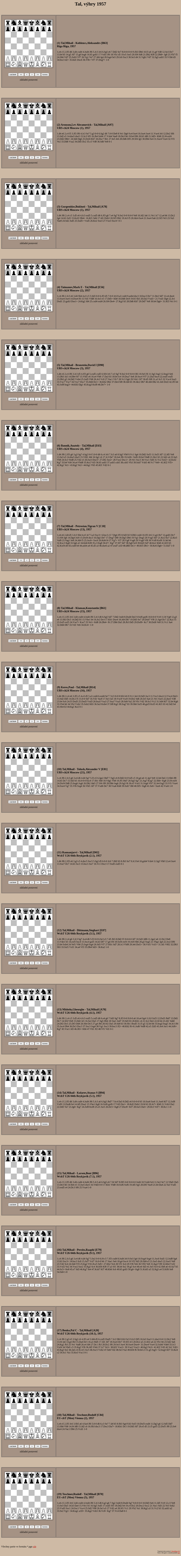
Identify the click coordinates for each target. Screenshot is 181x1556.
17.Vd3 (116, 1104)
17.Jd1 (100, 218)
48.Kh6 (108, 1269)
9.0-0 (130, 215)
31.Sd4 (159, 701)
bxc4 (157, 376)
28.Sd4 (124, 701)
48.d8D (126, 545)
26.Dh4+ (103, 622)
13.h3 (59, 1261)
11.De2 (155, 296)
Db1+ (146, 545)
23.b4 (59, 701)
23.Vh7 (171, 54)
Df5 (129, 139)
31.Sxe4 (158, 139)
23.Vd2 (60, 1264)
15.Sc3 (83, 136)
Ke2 (77, 707)
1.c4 (59, 296)
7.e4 (111, 215)
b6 (166, 215)
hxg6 (84, 54)
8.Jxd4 (121, 1258)
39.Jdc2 (136, 382)
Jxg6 (80, 783)
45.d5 (93, 545)
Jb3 (66, 1344)
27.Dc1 (94, 1344)
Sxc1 (68, 1508)
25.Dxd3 (82, 701)
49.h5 (119, 1269)
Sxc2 (147, 1505)
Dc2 (84, 141)
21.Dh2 (146, 54)
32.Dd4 (60, 625)
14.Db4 (72, 376)
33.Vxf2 (61, 1266)
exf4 (169, 136)
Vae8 (115, 136)
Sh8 (101, 780)
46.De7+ (102, 384)
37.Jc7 (101, 1347)
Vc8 (102, 379)
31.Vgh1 (142, 57)
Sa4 (170, 622)
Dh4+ (82, 218)
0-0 (130, 52)
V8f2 (167, 944)
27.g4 (95, 1023)
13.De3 (60, 1185)
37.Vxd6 (99, 786)
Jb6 (100, 1023)
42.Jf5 (172, 382)
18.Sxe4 (114, 1342)
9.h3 (129, 1423)
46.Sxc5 (94, 1350)
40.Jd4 (149, 382)
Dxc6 (79, 60)
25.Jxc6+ (88, 540)
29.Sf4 (134, 139)
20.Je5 (143, 699)
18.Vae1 (112, 1021)
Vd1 (107, 1029)
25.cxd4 (93, 301)
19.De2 (131, 699)
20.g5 (142, 942)
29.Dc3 (150, 1107)
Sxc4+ (115, 221)
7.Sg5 (112, 778)
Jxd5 (72, 221)
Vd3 (93, 462)
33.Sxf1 (65, 947)
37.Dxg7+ (100, 60)
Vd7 (66, 57)
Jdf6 (145, 939)
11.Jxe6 (159, 1101)
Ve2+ (80, 465)
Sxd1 (162, 1258)
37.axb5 (111, 462)
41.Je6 (160, 382)
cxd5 (98, 374)
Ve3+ (107, 1347)
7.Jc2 (113, 1339)
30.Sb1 (127, 1023)
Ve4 (113, 1264)
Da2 (172, 1104)
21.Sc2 (146, 1021)
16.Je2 (97, 619)
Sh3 (138, 298)
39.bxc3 (113, 1026)
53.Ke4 (174, 1350)
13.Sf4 (60, 537)
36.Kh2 (103, 382)
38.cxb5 (124, 462)
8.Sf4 (121, 696)
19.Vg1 (134, 537)
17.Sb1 (95, 780)
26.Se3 (100, 1508)
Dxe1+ (74, 301)
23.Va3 (170, 218)
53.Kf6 (165, 1269)
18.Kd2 (130, 1104)
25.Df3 (72, 1023)
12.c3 (168, 1503)
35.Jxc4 (60, 1026)
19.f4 (142, 1104)
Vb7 (151, 783)
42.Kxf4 (61, 545)
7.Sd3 (111, 1018)
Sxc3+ (98, 535)
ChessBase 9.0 (175, 1551)
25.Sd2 (88, 1508)
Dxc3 (104, 864)
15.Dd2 (77, 1021)
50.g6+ (131, 1269)
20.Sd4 (143, 1261)
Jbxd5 (134, 1023)
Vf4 (90, 1264)
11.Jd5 (157, 1503)
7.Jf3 (109, 1258)
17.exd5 (106, 1505)
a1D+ (81, 1511)
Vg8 (169, 617)
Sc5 (160, 379)
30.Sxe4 (129, 1344)
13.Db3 (60, 376)
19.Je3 (125, 218)
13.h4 (59, 54)
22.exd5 (163, 376)
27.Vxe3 (107, 221)
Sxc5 (90, 861)
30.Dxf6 (152, 622)
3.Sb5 (76, 1423)
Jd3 (72, 1029)
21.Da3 (150, 376)
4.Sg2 (85, 454)
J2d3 (154, 1026)
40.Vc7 (151, 462)
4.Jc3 (83, 133)
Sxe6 (157, 786)
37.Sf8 (110, 704)
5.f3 (92, 778)
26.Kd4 (102, 540)
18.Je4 (117, 457)
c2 (58, 1352)
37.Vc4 (115, 1511)
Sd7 (161, 296)
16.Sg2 (96, 457)
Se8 (132, 376)
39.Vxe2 (129, 1347)
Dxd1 (59, 301)
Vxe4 (164, 139)
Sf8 (150, 379)
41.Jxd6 (136, 1026)
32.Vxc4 (167, 379)
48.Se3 (119, 1350)
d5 (119, 54)
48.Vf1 (101, 1029)
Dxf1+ (139, 944)
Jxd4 (121, 617)
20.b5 (141, 136)
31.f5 (140, 1023)
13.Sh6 (169, 778)
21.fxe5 (153, 1261)
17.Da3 (105, 376)
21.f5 (150, 1426)
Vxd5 (87, 221)
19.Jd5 (132, 1185)
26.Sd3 (97, 944)
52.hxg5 (162, 1350)
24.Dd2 (71, 379)
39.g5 (129, 1266)
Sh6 (137, 942)
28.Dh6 (109, 783)
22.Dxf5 (162, 1426)
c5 (63, 52)
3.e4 (76, 778)
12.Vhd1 (169, 1182)
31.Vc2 (157, 460)
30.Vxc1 (145, 460)
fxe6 (153, 1101)
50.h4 (140, 1350)
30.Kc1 (164, 1107)
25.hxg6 (74, 783)
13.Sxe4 (61, 298)
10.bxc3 (143, 296)
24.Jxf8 (85, 1107)
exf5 (67, 622)
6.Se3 (101, 939)
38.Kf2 (114, 1347)
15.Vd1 (85, 298)
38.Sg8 (129, 543)
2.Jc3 (67, 296)
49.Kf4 (130, 1350)
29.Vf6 (130, 1264)
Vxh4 (150, 861)
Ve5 (165, 218)
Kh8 (159, 136)
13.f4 (59, 1342)
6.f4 (102, 1258)
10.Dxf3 (141, 1423)
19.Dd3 (133, 619)
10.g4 (138, 778)
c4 (141, 1021)
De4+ (112, 301)
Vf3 (82, 947)
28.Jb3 (126, 622)
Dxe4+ (137, 1344)
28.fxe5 (137, 1107)
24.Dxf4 (61, 783)
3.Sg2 (75, 1339)
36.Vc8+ (102, 1511)
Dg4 (166, 298)
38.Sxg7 (123, 704)
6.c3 (102, 1423)
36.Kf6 (99, 1266)
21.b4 (155, 1185)
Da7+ (112, 1426)
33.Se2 (60, 1511)
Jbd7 (106, 778)
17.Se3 (106, 699)
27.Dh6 (114, 622)
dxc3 (136, 296)
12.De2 (166, 133)
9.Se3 (131, 1258)
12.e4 (166, 296)
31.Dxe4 (145, 1344)
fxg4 (91, 944)
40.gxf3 (146, 704)
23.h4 (59, 944)
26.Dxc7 (100, 139)
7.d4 (111, 1423)
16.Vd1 (93, 699)
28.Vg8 (125, 540)
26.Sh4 (84, 1023)
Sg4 (136, 454)
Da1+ (123, 1104)
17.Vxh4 (108, 136)
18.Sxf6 (120, 1185)
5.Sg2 (96, 861)
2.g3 (67, 1339)
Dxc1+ (125, 460)
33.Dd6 (64, 141)
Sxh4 (100, 136)
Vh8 (163, 861)
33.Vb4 (60, 704)
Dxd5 (108, 1339)
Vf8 (146, 540)
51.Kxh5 (144, 1269)
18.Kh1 (118, 1426)
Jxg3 (158, 374)
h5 (125, 301)
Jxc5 (87, 1350)
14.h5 (59, 780)
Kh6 (84, 1029)
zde (34, 1546)
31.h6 (165, 540)
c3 (144, 1350)
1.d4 (59, 133)
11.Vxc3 (154, 696)
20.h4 (141, 457)
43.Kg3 (60, 1350)
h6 (127, 136)
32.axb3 (165, 1508)
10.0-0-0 (152, 617)
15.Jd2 (81, 1426)
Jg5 (140, 139)
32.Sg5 (155, 57)
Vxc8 (125, 699)
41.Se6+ (151, 786)
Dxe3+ (95, 460)
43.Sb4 (60, 707)
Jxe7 (91, 864)
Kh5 (91, 704)
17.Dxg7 (110, 537)
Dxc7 (82, 382)
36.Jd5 (89, 1347)
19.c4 (128, 1505)
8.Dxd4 (127, 617)
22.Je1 (172, 298)
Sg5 (138, 1185)
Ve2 (59, 141)
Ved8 (71, 460)
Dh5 (119, 1339)
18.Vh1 (114, 54)
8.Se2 (120, 215)
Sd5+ (100, 1264)
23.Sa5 (174, 457)
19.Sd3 (125, 1021)
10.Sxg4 (142, 1258)
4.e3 (84, 296)
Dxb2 (137, 1104)
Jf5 (119, 535)
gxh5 (95, 54)
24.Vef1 (72, 944)
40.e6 (139, 1266)
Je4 (136, 696)
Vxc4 (82, 1508)
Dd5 (132, 622)
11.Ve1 (151, 215)
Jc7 (156, 215)
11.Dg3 (154, 1423)
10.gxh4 (143, 861)
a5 (79, 543)
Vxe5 (137, 783)
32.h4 (170, 701)
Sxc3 (125, 57)
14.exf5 (72, 942)
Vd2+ (175, 1347)
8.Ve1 (120, 133)
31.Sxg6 (144, 783)
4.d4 (83, 778)
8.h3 (123, 1339)
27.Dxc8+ (124, 1107)
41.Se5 (150, 1266)
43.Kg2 (73, 465)
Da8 (121, 1511)
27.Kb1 (109, 944)
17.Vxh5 (102, 54)
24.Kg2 (81, 301)
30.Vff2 (142, 1264)
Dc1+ (96, 382)
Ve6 (79, 625)
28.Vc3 (122, 379)
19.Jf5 (120, 780)
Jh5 (136, 374)
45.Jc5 (81, 1350)
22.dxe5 (167, 699)
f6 (80, 298)
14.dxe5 (71, 136)
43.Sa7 (171, 1266)
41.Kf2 (164, 462)
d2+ (67, 60)
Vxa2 (71, 141)
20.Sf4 (135, 54)
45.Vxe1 (66, 1029)
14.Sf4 (65, 1021)
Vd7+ (157, 1107)
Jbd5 (96, 1342)
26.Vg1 (85, 57)
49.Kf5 (140, 545)
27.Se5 (112, 139)
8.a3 (119, 296)
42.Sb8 (161, 1266)
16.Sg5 (93, 1505)
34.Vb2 (71, 704)
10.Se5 (142, 374)
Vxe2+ (121, 1347)
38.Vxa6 (112, 786)
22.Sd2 (164, 457)
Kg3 (116, 704)
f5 (176, 54)
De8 (115, 133)
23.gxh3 (67, 301)
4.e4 (85, 939)
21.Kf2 (147, 1342)
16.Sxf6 (104, 1104)
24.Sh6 (60, 57)
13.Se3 (60, 457)
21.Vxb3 (166, 1104)
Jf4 (112, 942)
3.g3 (75, 454)
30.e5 (131, 783)
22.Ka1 (170, 619)
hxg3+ (68, 384)
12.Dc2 (162, 939)
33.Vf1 (168, 783)
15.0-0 (82, 699)
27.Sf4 (99, 783)
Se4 (151, 139)
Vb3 (131, 462)
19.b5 (133, 298)
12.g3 (174, 617)
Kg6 (176, 701)
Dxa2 (83, 1104)
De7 (111, 457)
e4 (169, 457)
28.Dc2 (105, 1344)
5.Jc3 (95, 52)
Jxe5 (129, 54)
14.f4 (71, 1426)
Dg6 (126, 133)
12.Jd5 (166, 454)
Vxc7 (68, 382)
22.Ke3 (173, 537)
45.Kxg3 (88, 384)
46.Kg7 (83, 1269)
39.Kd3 (141, 543)
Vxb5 (144, 462)
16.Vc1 (97, 864)
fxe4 (135, 133)
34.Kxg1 (74, 1511)
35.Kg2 (88, 1511)
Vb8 (99, 376)
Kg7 (59, 462)
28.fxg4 (107, 57)
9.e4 (131, 133)
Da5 (134, 617)
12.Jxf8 (171, 1101)
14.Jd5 (77, 1104)
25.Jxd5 (84, 379)
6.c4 (103, 454)
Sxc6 (95, 540)
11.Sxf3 (155, 454)
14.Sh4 (71, 1185)
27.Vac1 (109, 379)
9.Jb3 (135, 52)
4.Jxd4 (86, 52)
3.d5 (75, 215)
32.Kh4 (166, 1264)
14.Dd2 (75, 619)
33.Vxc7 (61, 382)
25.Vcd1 (79, 1429)
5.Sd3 (92, 296)
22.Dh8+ (159, 54)
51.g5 (148, 1350)
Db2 (109, 382)
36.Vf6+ (87, 60)
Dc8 (128, 298)
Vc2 (154, 701)
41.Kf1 (159, 704)
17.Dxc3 (104, 1426)
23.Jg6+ (72, 1107)
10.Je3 (143, 1339)
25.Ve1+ (90, 622)
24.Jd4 (78, 540)
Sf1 (114, 1266)
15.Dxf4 (84, 537)
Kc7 (146, 622)
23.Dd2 (60, 139)
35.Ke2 (87, 462)
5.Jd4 (92, 1339)
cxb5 (117, 462)
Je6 (117, 139)
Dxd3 (75, 701)
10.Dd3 (146, 1503)
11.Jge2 (151, 939)
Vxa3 (104, 701)
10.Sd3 (141, 696)
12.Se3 (165, 52)
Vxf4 (59, 1347)
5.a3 (92, 535)
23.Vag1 (66, 540)
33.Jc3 (172, 1344)
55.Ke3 (74, 1352)
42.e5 (148, 1026)
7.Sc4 (115, 1101)
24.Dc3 (71, 1187)
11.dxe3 (156, 1339)
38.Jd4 (126, 382)
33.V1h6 (168, 57)
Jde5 (93, 783)
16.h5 (89, 54)
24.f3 (69, 701)
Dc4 (103, 619)
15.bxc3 (84, 864)
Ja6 (146, 215)
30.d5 (145, 379)
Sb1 (106, 139)
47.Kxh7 (96, 1269)
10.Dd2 (142, 454)
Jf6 (90, 52)
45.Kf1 (99, 465)
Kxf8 (94, 384)
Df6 (136, 136)
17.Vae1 (108, 1261)
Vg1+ (67, 1511)
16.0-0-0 (82, 780)
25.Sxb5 (73, 57)
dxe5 (77, 136)
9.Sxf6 (139, 617)
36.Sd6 (100, 141)
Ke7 (168, 537)
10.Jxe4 (141, 133)
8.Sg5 (120, 454)
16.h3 (97, 942)
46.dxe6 (103, 545)
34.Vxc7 (75, 382)
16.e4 (93, 376)
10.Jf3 (145, 535)
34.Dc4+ (85, 625)
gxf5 (92, 942)
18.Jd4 (122, 619)
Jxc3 (147, 696)
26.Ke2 (93, 221)
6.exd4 (101, 696)
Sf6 (172, 133)
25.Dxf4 (86, 139)
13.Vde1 (61, 942)
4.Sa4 (85, 1423)
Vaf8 (59, 540)
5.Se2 (93, 1258)
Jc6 (100, 52)
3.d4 (75, 52)
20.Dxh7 (146, 619)
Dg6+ (159, 301)
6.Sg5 (105, 52)
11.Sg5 (156, 861)
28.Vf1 (118, 1264)
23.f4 (169, 780)
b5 (64, 54)
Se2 (124, 1266)
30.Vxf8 (153, 540)
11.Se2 (157, 1182)
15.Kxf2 (75, 218)
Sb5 (59, 947)
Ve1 (172, 301)
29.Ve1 (132, 460)
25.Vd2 (77, 460)
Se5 (114, 57)
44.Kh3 (74, 384)
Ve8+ (157, 462)
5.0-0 (94, 454)
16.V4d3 (94, 1185)
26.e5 (94, 1264)
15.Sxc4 (85, 942)
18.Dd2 (118, 1505)
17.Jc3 (106, 457)
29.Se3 (116, 1344)
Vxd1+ (151, 298)
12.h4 (158, 778)
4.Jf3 (83, 374)
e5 (65, 136)
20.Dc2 (136, 1342)
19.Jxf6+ (128, 457)
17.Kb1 (108, 619)
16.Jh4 (94, 136)
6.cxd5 (101, 1339)
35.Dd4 (89, 382)
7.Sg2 (112, 1503)
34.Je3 (172, 1023)
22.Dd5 (60, 1107)
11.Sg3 (152, 374)
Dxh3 (107, 218)
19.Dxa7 (126, 376)
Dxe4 (115, 619)
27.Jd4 (96, 57)
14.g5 (68, 54)
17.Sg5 (100, 1021)
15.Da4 (79, 1342)
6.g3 (104, 1503)
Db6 (141, 52)
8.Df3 (121, 1182)
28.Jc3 (120, 944)
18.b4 (115, 376)
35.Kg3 (77, 1347)
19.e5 (123, 54)
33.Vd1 (72, 625)
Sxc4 (125, 1261)
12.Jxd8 (169, 1258)
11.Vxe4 (155, 133)
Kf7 (165, 701)
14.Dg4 (71, 537)
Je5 (82, 1021)
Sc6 (64, 701)
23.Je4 (173, 1426)
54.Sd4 (60, 1272)
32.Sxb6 (159, 1344)
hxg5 (165, 1023)
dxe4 (172, 296)
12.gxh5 (166, 535)
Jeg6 (116, 783)
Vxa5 (117, 701)
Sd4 (95, 218)
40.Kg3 (144, 1347)
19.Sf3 (126, 1342)
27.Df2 (103, 460)
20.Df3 (143, 1185)
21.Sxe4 (147, 218)
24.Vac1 (66, 1429)
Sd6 (141, 54)
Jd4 (87, 301)
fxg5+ (155, 1350)
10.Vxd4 (145, 1182)
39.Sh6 (133, 704)
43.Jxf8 (60, 384)
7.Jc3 (111, 454)
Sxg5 (147, 942)
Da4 (161, 1185)
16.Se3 (98, 298)
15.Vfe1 (83, 1505)
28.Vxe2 (117, 460)
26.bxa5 (97, 701)
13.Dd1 (174, 1018)
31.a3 (155, 379)
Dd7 (170, 1423)
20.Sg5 (131, 780)
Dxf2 (166, 382)
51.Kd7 (166, 545)
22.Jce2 (167, 942)
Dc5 (69, 619)
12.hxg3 (165, 374)
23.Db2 (60, 379)
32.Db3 (174, 944)
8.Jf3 (121, 1018)
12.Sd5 (164, 1423)
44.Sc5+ (61, 1269)
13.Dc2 (171, 215)
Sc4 (66, 1264)
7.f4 (112, 1182)
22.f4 (164, 136)
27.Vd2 (110, 1508)
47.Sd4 (107, 1350)
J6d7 (125, 780)
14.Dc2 (72, 699)
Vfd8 (91, 298)
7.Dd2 (114, 52)
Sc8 (135, 543)
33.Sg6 (73, 543)
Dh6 (129, 537)
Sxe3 (100, 221)
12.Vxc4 (168, 696)
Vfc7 (115, 379)
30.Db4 (145, 139)
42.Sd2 (169, 704)
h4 (177, 382)
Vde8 (166, 1344)
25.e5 (97, 1107)
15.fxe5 (81, 1185)
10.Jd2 (141, 215)
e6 (109, 52)
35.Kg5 (87, 1266)
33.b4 (64, 462)
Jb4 (74, 1342)
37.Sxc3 (86, 1026)
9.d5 (130, 778)
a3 (97, 545)
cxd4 (79, 52)
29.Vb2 (132, 1508)
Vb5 (93, 465)
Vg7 (67, 786)
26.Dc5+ (110, 1107)
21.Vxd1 (159, 298)
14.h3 (63, 218)
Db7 (143, 382)
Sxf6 (135, 457)
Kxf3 (152, 704)
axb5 (161, 57)
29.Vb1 (136, 701)
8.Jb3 (123, 861)
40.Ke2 (152, 543)
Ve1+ (67, 465)
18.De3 (121, 136)
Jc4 (119, 376)
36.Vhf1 (86, 786)
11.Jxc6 (155, 1258)
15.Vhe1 (86, 619)
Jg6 (65, 537)
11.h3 (149, 1018)
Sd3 (137, 1261)
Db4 (106, 1021)
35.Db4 (88, 947)
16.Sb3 (91, 1426)
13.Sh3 (63, 619)
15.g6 (78, 54)
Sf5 (89, 136)
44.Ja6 (72, 1350)
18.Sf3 (113, 218)
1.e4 (59, 52)
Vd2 (105, 465)
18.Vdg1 (107, 780)
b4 (78, 545)
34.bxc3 (61, 60)
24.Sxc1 (75, 1508)
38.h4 (119, 1266)
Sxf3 (149, 454)
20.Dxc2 (140, 1505)
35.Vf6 (73, 786)
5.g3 (92, 133)
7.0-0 (110, 133)
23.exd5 (61, 1187)
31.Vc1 (164, 622)
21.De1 (153, 457)
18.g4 (120, 1261)
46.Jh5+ (78, 1029)
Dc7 (171, 52)
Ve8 (106, 141)
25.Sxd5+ (79, 221)
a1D (121, 545)
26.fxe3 (88, 460)
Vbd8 (147, 457)
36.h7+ (106, 543)
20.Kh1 (135, 1021)
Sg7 (116, 215)
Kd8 (96, 622)
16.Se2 (88, 1021)
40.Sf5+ (138, 786)
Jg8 (165, 54)
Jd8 (146, 136)
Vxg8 (132, 540)
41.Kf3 (165, 543)
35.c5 (89, 141)
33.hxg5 (159, 1023)
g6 (107, 215)
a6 (150, 52)
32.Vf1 (171, 139)
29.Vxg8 (140, 540)
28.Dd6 (123, 139)
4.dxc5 (84, 861)
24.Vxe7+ (74, 622)
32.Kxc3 (61, 543)
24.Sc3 (65, 460)
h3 (65, 707)
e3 (83, 460)
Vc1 (126, 1508)
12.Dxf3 (161, 1018)
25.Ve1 (72, 1344)
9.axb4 (130, 296)
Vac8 (100, 699)
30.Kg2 (144, 1508)
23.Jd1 (166, 1021)
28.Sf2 (105, 1023)
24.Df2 (60, 1023)
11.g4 (154, 52)
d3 (174, 57)
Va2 (130, 701)
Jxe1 (165, 1026)
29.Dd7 (142, 301)
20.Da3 (144, 298)
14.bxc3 (73, 1261)
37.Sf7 (118, 543)
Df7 (103, 942)
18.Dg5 (122, 537)
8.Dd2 (121, 778)
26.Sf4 (106, 301)
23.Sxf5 (60, 622)
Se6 (171, 374)
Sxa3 (174, 379)
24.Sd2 (65, 221)
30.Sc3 (148, 701)
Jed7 (119, 1021)
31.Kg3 (154, 1264)
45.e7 (72, 1269)
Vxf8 (59, 1104)
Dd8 (67, 783)
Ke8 (67, 1269)
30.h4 (153, 301)
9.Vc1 (131, 454)
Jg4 (102, 57)
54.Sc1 (63, 1352)
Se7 (119, 52)
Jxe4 (148, 133)
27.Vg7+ (113, 540)
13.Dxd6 (66, 1104)
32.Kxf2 (172, 460)
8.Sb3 (119, 1423)
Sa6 (154, 218)
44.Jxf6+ (172, 1026)
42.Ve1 (169, 1347)
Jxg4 (93, 1026)
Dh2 (119, 218)
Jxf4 (77, 537)
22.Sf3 (159, 218)
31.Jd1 (161, 944)
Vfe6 (95, 1347)
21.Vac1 (154, 1505)
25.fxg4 (84, 944)
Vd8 (160, 52)
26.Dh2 (87, 783)
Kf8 (152, 54)
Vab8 (172, 1021)
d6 (71, 52)
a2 (108, 545)
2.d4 (66, 535)
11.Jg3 (148, 778)
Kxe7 (82, 622)
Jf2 (96, 1029)
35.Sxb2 (85, 704)
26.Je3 (97, 379)
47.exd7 (114, 545)
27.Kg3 (119, 301)
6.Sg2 (101, 133)
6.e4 (103, 1018)
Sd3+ (94, 947)
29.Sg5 (122, 783)
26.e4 (83, 1344)
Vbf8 (126, 944)
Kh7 (93, 139)
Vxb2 (78, 704)
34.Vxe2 (74, 1266)
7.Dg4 (114, 535)
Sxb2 (172, 1505)
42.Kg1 (60, 465)
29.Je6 (133, 944)
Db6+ (67, 139)
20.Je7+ (152, 1104)
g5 (66, 379)
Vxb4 (78, 379)
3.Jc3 (75, 374)
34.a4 (74, 462)
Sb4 (80, 296)
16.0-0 (98, 1261)
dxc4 (161, 696)
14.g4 (69, 1342)
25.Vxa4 (83, 1187)
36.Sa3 (97, 704)
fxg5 (162, 783)
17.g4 (107, 942)
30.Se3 (131, 57)
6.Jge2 (100, 778)
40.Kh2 (125, 1026)
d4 (136, 57)
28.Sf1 (121, 1508)
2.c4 (67, 133)
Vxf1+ (154, 944)
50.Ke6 (153, 545)
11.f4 (163, 617)
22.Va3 (166, 1185)
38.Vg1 (99, 1026)
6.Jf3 (103, 215)
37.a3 (109, 1266)
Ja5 (66, 376)
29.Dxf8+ (138, 622)
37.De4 (115, 382)
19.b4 (131, 136)
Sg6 (128, 379)
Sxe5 (160, 699)
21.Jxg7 (143, 780)
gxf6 (145, 617)
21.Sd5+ (153, 136)
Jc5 (131, 1342)
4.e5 (84, 535)
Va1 (69, 1352)
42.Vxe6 (165, 786)
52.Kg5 (155, 1269)
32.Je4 (156, 783)
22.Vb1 (157, 1342)
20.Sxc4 (138, 376)
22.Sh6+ (158, 780)
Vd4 (70, 462)
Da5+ (175, 696)
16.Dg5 (97, 537)
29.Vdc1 (134, 379)
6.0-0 (104, 861)
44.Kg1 (86, 465)
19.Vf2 (131, 1261)
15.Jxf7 (85, 1261)
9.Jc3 (133, 861)
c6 (63, 374)
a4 (89, 545)
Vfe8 (70, 1021)
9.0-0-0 (128, 939)
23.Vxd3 (61, 1508)
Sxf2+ (165, 460)
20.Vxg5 (149, 537)
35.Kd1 (73, 60)
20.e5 (141, 1426)
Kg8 (68, 543)
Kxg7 (150, 780)
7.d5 (109, 939)
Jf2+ (119, 1026)
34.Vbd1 (66, 1347)
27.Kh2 (107, 1264)
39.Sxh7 (126, 786)
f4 (107, 540)
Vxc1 (81, 1352)
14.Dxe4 (74, 298)
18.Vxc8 (118, 699)
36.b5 (98, 462)
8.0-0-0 (125, 52)
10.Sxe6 (146, 1101)
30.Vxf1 (147, 944)
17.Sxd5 (111, 864)
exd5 (88, 215)
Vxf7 (91, 1261)
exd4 (100, 301)
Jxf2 (69, 218)
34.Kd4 (84, 543)
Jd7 (73, 54)
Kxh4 (104, 704)
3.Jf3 (74, 133)
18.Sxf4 (118, 942)
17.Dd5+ (109, 298)
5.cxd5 (94, 215)
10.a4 (139, 1018)
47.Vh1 (90, 1029)
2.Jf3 (66, 52)
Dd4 (78, 1023)
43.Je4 (160, 1026)
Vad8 (78, 1344)
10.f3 (145, 52)
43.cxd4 (72, 545)
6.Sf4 (104, 374)
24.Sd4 (74, 139)
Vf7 (79, 57)
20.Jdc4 (134, 218)
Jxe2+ (109, 460)
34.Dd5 (78, 141)
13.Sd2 (60, 136)
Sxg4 (79, 786)
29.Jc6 (119, 57)
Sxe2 (80, 1266)
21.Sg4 (158, 619)
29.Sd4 (117, 1023)
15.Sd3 (71, 780)
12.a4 (161, 215)
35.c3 (95, 543)
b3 (122, 1023)
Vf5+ (170, 462)
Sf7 (77, 376)
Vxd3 (90, 701)
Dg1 (81, 384)
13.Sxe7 (61, 864)
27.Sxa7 (111, 701)
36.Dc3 (73, 1026)
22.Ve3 (165, 1505)
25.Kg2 (83, 1264)
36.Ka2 (101, 947)
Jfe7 (160, 535)
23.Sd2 (167, 1342)
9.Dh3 (133, 535)
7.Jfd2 (115, 861)
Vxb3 (95, 1511)
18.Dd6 (121, 298)
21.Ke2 (161, 537)
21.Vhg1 (155, 942)
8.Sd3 (124, 535)
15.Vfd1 (84, 376)
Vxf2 (172, 1264)
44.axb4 (83, 545)
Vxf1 (71, 947)
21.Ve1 (154, 699)
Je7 (88, 535)
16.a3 (90, 1342)
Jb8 (132, 786)
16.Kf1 (89, 218)
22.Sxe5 (167, 1261)
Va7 (91, 57)
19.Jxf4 (131, 942)
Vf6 (83, 1347)
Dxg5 (141, 537)
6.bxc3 (105, 535)
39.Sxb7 (137, 462)
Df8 (116, 537)
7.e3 (113, 374)
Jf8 (174, 778)
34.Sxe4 (61, 786)
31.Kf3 (166, 301)
